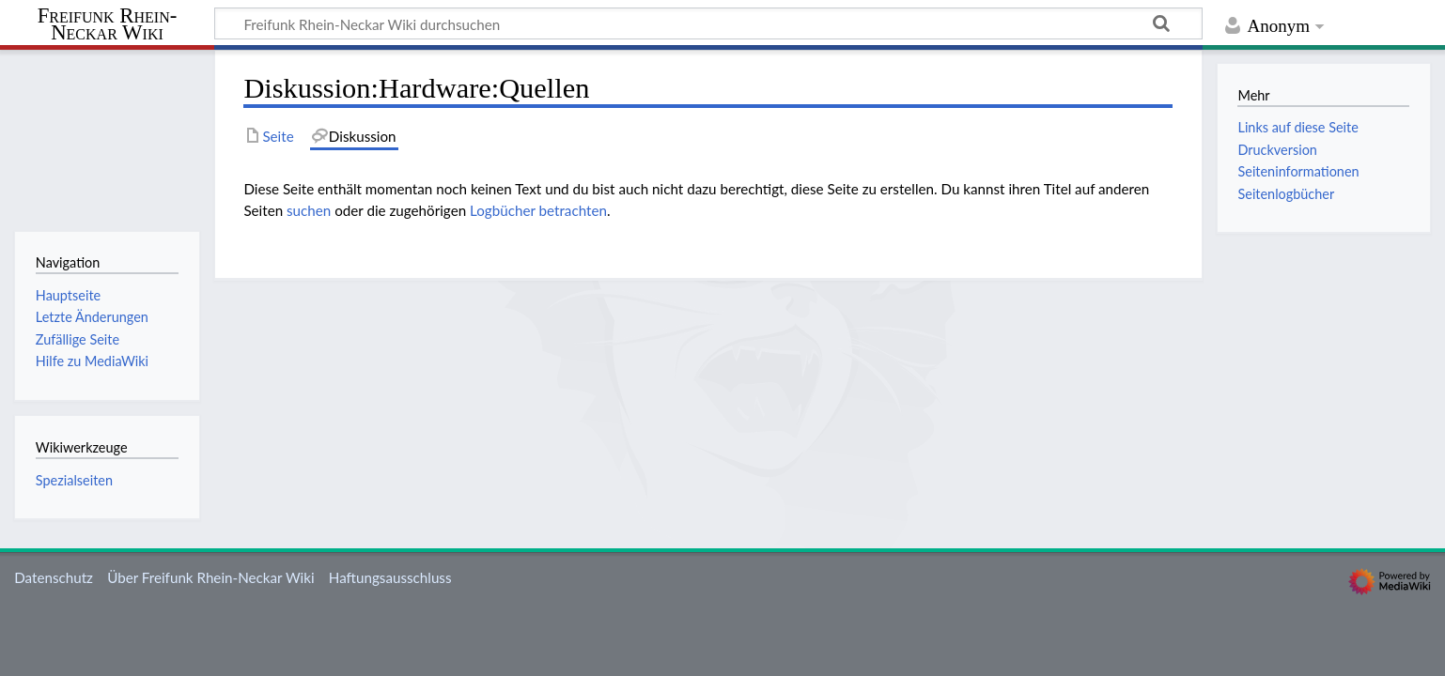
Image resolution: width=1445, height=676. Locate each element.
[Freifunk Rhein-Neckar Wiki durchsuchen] (708, 23)
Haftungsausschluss (390, 577)
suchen (309, 210)
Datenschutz (53, 577)
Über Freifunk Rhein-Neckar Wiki (210, 577)
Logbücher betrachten (538, 210)
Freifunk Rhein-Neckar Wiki (108, 25)
